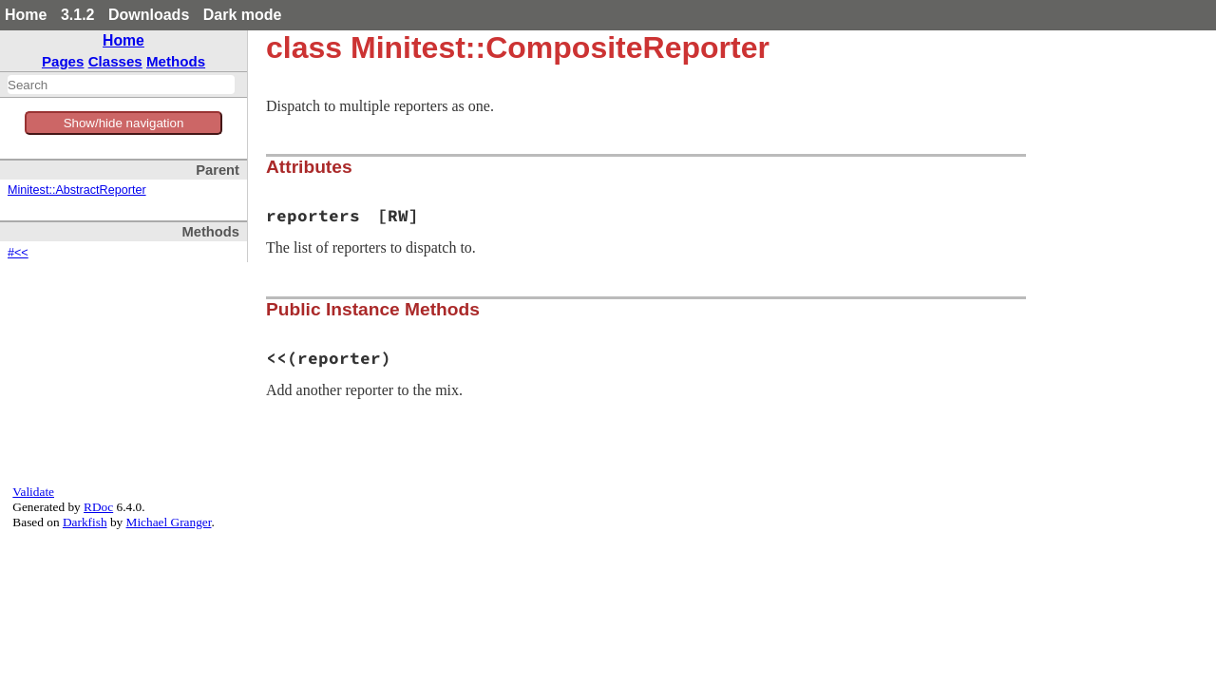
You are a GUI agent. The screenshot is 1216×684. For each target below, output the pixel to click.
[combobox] (121, 84)
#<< (18, 252)
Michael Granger (169, 522)
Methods (175, 61)
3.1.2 (78, 15)
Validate (33, 491)
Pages (63, 61)
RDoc (98, 507)
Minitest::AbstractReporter (77, 190)
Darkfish (85, 522)
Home (26, 15)
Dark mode (242, 15)
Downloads (148, 15)
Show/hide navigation (124, 123)
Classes (115, 61)
